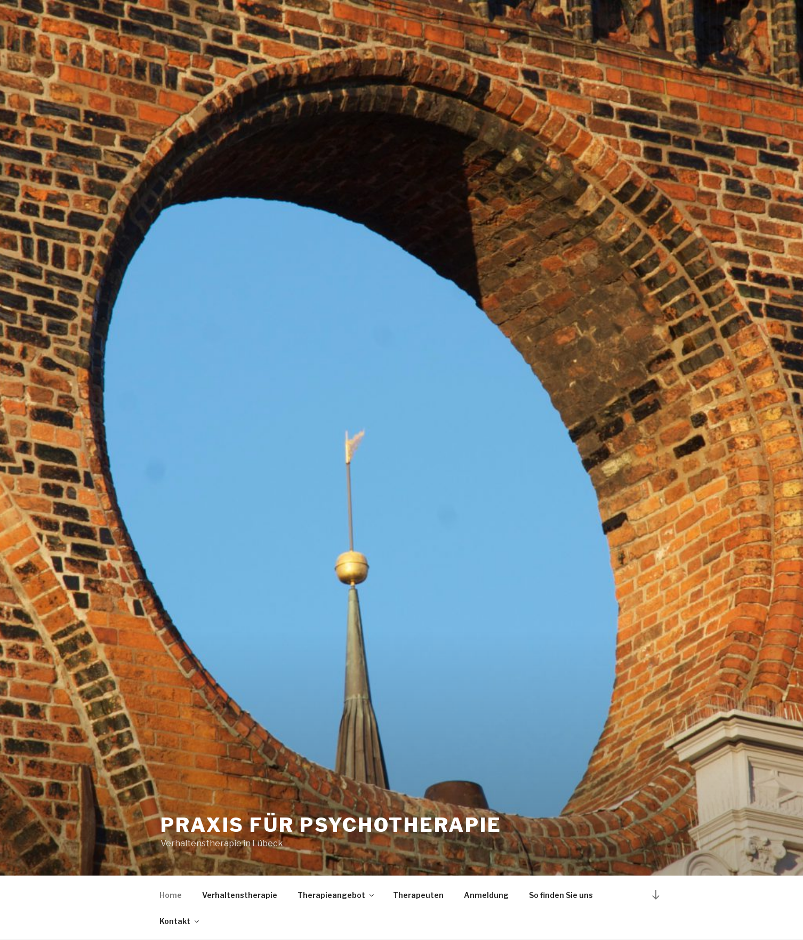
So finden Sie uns (561, 895)
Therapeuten (418, 895)
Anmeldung (486, 895)
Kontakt (179, 921)
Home (170, 895)
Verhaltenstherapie (239, 895)
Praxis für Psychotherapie (331, 825)
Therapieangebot (336, 895)
